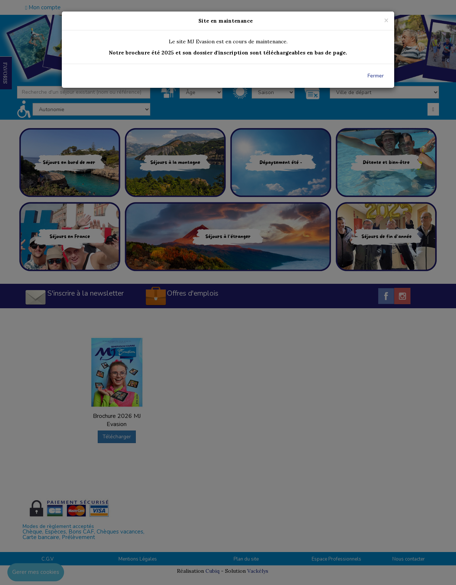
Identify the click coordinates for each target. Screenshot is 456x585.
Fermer (376, 75)
